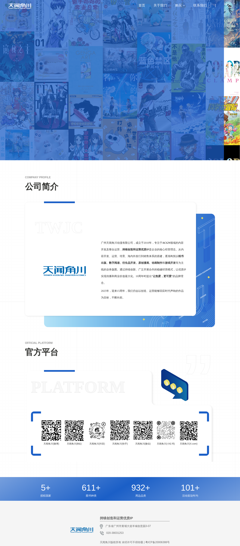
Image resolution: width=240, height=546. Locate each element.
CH (225, 4)
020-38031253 (115, 532)
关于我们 (160, 5)
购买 (178, 5)
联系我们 (200, 5)
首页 (141, 5)
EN (230, 7)
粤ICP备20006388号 (157, 542)
